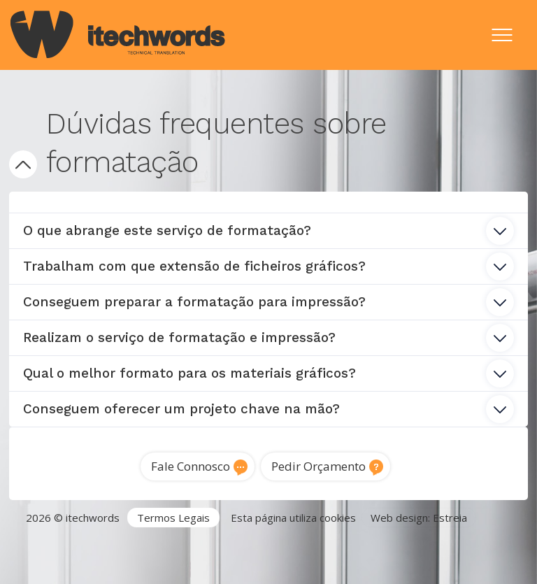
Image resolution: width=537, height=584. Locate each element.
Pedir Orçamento (318, 466)
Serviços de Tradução (218, 542)
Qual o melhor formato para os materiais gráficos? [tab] (268, 373)
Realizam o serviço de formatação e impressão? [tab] (268, 338)
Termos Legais (173, 518)
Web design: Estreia (419, 518)
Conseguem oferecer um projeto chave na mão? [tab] (268, 409)
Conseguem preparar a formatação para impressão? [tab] (268, 302)
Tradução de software (294, 558)
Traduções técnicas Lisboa (163, 558)
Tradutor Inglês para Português (359, 542)
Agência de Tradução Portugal (82, 542)
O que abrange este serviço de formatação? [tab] (268, 231)
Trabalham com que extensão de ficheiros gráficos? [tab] (268, 266)
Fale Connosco (190, 466)
